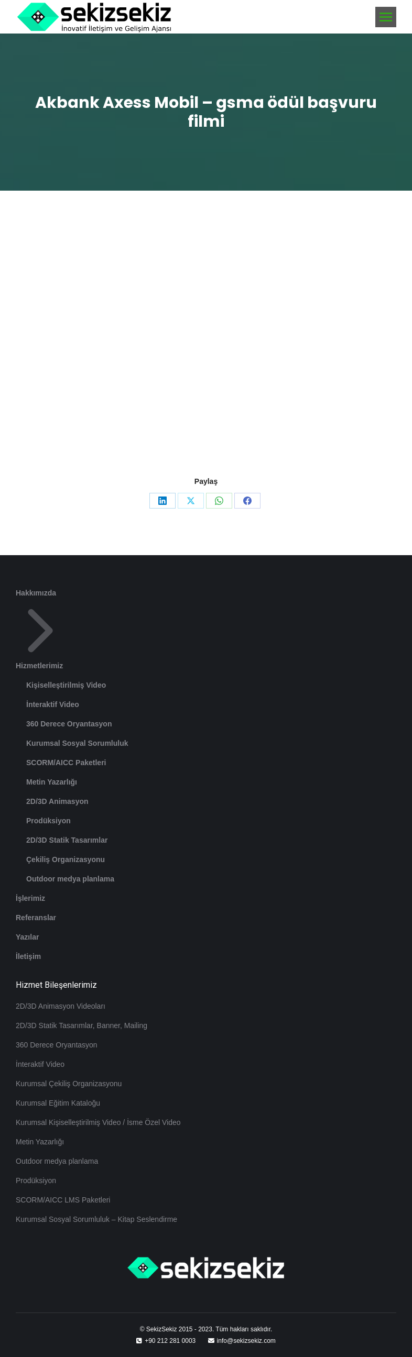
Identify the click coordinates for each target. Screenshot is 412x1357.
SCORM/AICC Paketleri (66, 762)
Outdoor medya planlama (70, 879)
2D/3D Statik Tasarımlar (66, 840)
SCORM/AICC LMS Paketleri (63, 1200)
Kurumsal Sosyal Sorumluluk (77, 743)
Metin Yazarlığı (51, 782)
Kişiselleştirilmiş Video (66, 685)
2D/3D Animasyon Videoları (60, 1006)
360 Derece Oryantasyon (69, 724)
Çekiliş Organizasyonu (65, 859)
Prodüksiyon (48, 821)
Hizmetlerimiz (40, 637)
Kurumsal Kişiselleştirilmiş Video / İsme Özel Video (98, 1122)
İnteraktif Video (52, 704)
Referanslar (36, 917)
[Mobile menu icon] (385, 17)
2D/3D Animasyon (57, 801)
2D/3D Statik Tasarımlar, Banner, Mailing (81, 1025)
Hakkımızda (36, 593)
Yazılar (27, 937)
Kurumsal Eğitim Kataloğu (58, 1103)
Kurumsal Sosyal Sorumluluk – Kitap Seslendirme (96, 1219)
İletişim (28, 956)
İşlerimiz (30, 898)
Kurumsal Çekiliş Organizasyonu (69, 1083)
